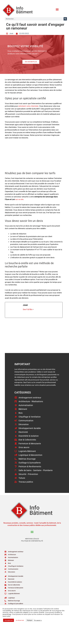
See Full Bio (27, 309)
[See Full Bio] (33, 309)
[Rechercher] (65, 18)
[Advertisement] (33, 156)
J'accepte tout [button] (8, 620)
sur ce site (19, 199)
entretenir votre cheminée (28, 106)
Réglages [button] (29, 620)
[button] (57, 9)
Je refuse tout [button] (20, 620)
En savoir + (38, 620)
